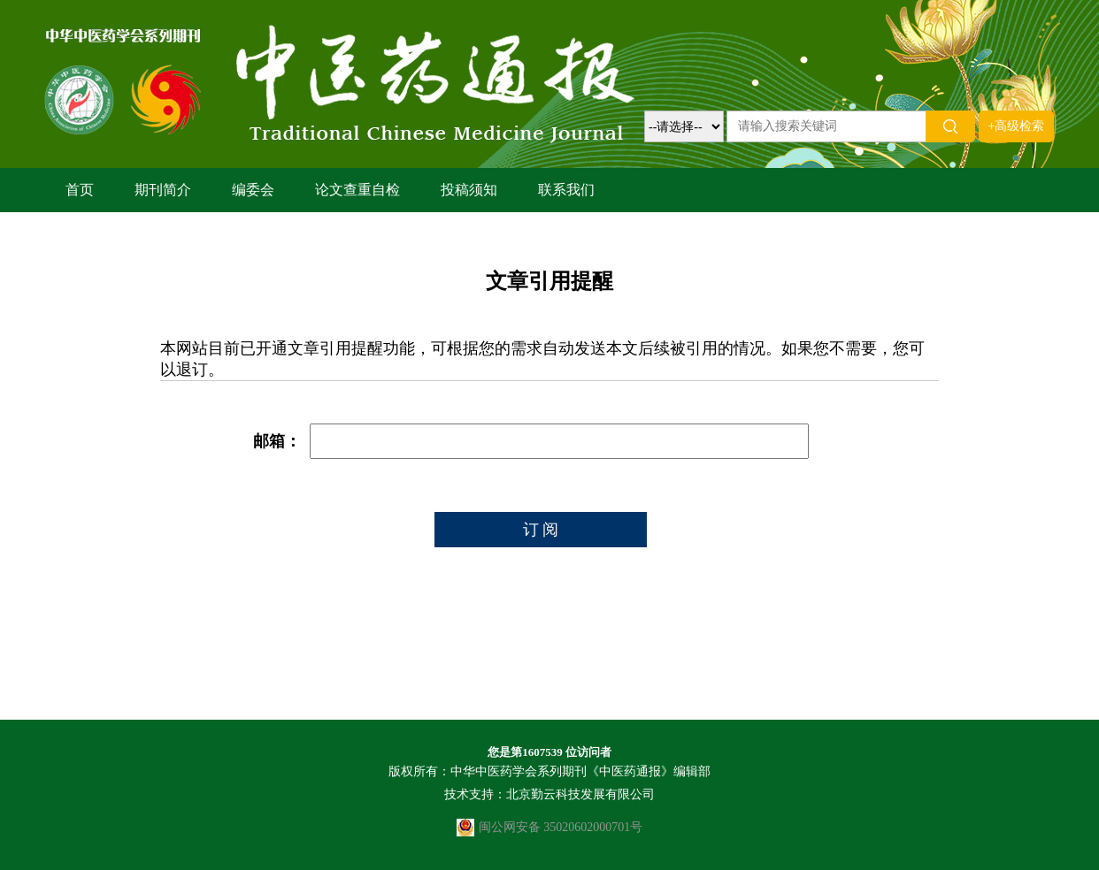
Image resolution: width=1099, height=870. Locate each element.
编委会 (253, 189)
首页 (79, 189)
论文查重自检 (357, 189)
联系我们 (566, 189)
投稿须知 (469, 189)
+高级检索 (1016, 126)
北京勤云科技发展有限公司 (580, 794)
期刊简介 (162, 189)
